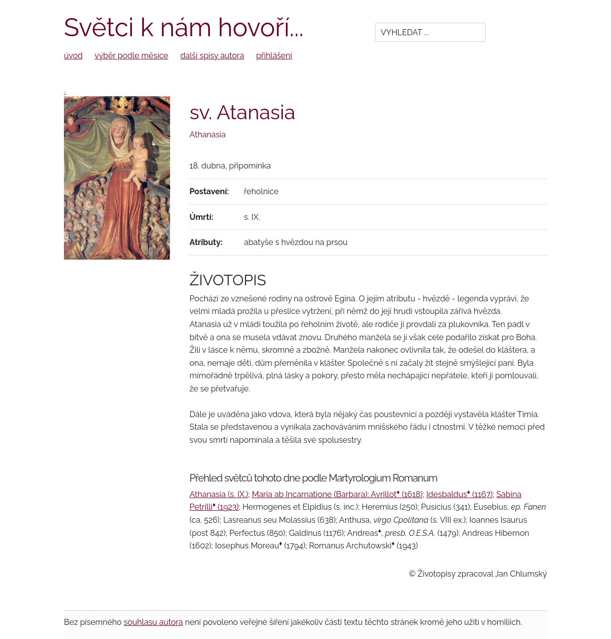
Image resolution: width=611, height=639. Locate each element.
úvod (73, 55)
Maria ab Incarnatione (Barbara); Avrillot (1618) (337, 494)
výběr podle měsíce (131, 55)
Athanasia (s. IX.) (219, 494)
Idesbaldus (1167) (459, 494)
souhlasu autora (153, 622)
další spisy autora (212, 55)
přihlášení (274, 55)
